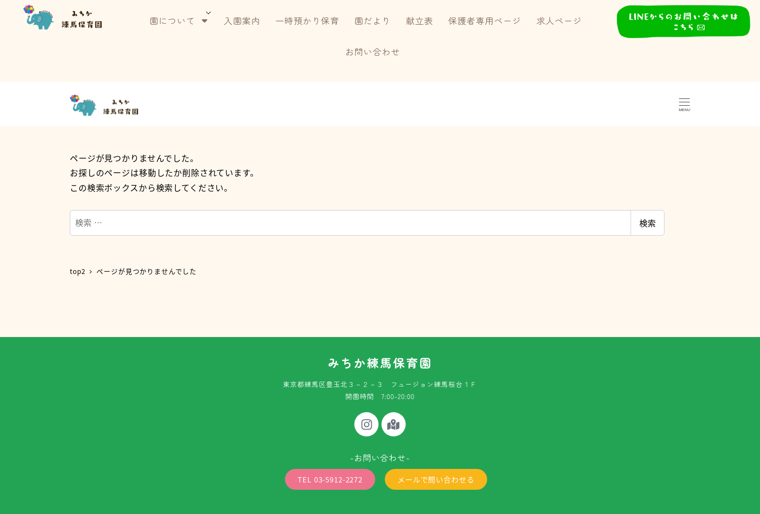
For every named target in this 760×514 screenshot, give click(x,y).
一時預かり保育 (307, 20)
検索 (647, 223)
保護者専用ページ (485, 20)
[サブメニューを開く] (208, 11)
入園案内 (242, 20)
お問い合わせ (372, 51)
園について (178, 20)
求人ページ (559, 20)
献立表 (419, 20)
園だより (372, 20)
